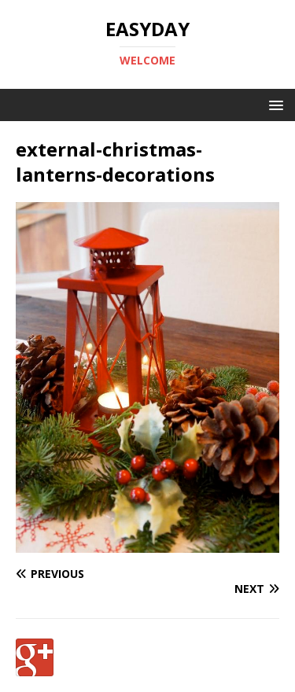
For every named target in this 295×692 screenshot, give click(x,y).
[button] (273, 104)
